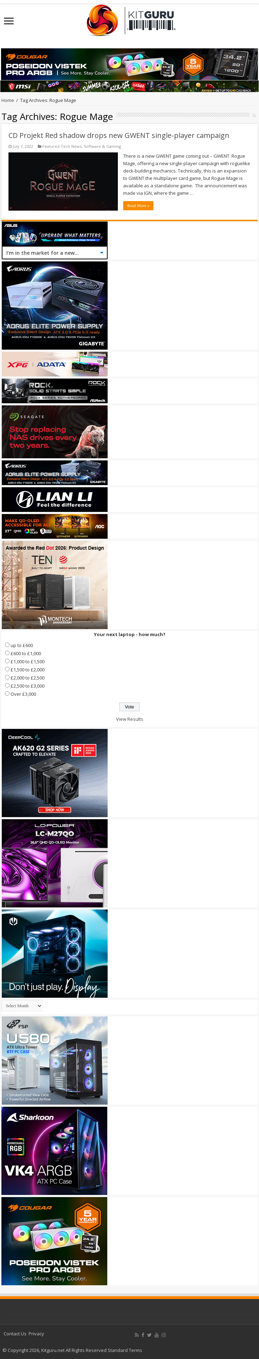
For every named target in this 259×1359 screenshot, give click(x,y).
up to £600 (22, 645)
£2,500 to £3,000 (27, 686)
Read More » (138, 205)
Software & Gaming (102, 146)
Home (7, 100)
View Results (129, 719)
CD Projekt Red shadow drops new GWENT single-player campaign (118, 135)
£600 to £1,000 (26, 653)
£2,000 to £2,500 (27, 678)
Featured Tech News (62, 146)
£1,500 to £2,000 (27, 669)
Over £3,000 (23, 694)
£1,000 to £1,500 (27, 661)
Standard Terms (125, 1350)
